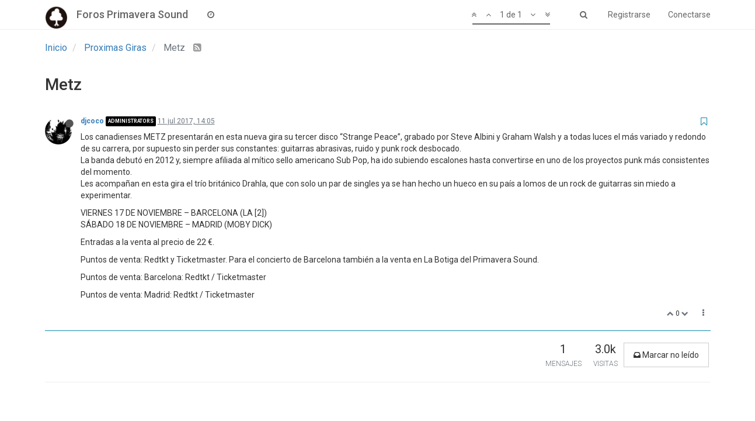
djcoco (92, 121)
